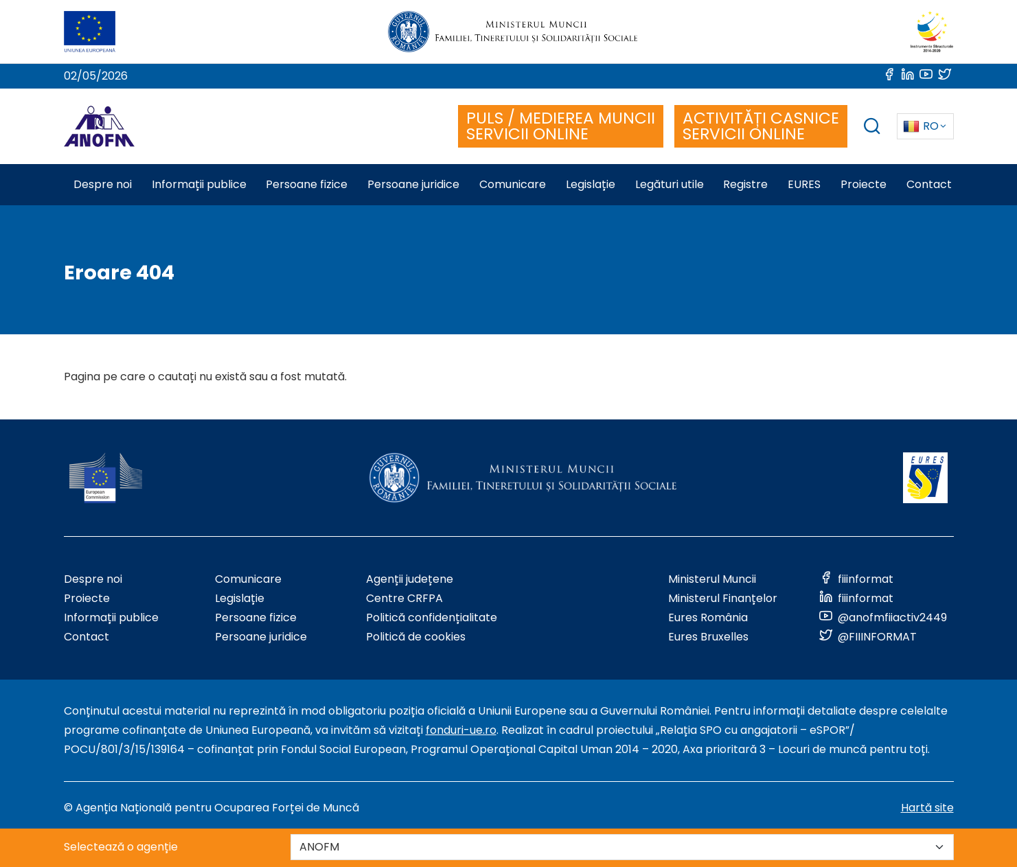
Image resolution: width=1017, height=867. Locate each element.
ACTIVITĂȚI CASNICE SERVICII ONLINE (761, 126)
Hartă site (927, 808)
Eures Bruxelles (708, 637)
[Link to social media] (890, 76)
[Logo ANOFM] (99, 126)
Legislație (239, 598)
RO (921, 126)
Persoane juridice (261, 637)
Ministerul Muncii (712, 579)
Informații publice (111, 617)
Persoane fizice (256, 617)
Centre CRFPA (404, 598)
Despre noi (93, 579)
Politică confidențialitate (431, 617)
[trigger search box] (872, 128)
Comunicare (248, 579)
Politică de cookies (416, 637)
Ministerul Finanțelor (722, 598)
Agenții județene (409, 579)
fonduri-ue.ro (461, 730)
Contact (86, 637)
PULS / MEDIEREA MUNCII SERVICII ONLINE (560, 126)
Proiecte (87, 598)
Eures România (708, 617)
